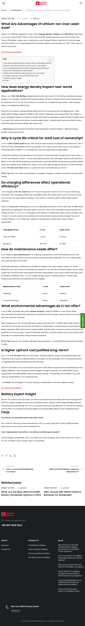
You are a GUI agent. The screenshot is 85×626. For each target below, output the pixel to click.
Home (3, 10)
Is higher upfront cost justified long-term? (21, 76)
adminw (36, 19)
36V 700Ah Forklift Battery (11, 388)
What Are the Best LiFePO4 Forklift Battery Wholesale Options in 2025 (21, 493)
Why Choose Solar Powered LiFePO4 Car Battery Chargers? (71, 565)
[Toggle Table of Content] (49, 60)
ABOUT (4, 540)
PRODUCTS (33, 540)
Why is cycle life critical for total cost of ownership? (25, 66)
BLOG (60, 540)
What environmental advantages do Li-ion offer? (24, 73)
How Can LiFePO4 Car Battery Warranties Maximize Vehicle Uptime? (70, 558)
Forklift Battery (16, 10)
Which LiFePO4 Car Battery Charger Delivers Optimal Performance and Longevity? (70, 573)
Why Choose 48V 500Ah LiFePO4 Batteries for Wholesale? (62, 493)
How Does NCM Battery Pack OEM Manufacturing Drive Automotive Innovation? (69, 582)
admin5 (23, 488)
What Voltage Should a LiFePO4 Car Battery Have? (69, 590)
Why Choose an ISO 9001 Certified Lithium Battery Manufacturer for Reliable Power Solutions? (68, 548)
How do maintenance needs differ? (18, 71)
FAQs (6, 81)
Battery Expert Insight (13, 78)
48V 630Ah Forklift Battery (11, 52)
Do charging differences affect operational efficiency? (26, 68)
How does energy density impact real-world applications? (28, 63)
